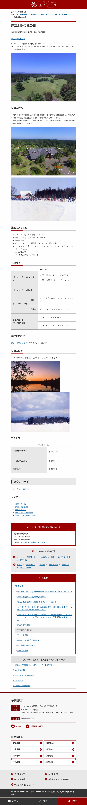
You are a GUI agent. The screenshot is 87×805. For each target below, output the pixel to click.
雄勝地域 (49, 762)
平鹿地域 (16, 762)
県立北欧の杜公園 (18, 39)
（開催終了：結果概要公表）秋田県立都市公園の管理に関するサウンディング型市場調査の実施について (44, 608)
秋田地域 (49, 749)
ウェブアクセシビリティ (24, 785)
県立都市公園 (25, 568)
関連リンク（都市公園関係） (26, 515)
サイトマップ (19, 774)
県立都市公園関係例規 (24, 513)
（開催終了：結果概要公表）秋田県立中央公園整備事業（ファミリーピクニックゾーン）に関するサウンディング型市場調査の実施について (44, 617)
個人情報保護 (19, 779)
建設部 (42, 565)
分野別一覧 (23, 14)
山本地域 (16, 749)
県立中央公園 (20, 510)
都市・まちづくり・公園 (49, 14)
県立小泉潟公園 (21, 507)
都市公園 (65, 14)
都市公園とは (20, 504)
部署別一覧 (30, 565)
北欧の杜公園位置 (22, 489)
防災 (74, 801)
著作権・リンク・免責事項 (58, 779)
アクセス (19, 726)
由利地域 (16, 756)
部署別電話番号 (36, 726)
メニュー (16, 801)
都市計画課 (53, 565)
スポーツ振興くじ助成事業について (31, 597)
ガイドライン (53, 774)
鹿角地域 (16, 743)
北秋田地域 (50, 743)
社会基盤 (34, 14)
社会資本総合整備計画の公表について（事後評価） (37, 602)
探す (45, 801)
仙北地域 (49, 756)
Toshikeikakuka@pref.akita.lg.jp (32, 542)
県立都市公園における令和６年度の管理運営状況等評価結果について (44, 592)
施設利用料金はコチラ (20, 343)
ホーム (13, 14)
